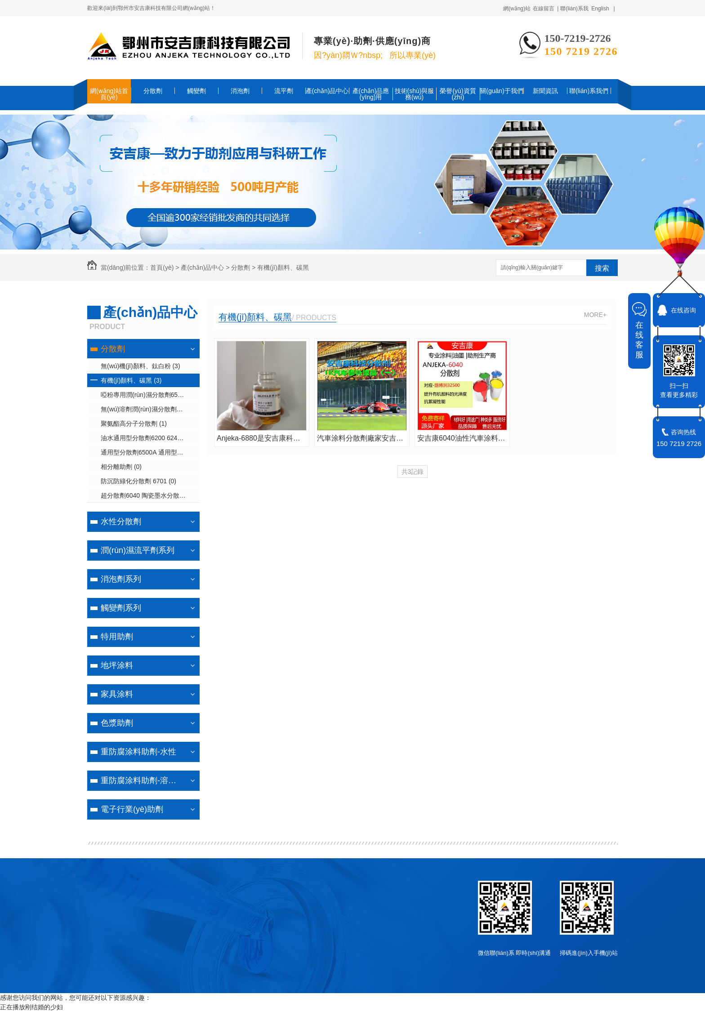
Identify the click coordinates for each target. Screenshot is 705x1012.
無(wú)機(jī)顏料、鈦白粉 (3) (140, 366)
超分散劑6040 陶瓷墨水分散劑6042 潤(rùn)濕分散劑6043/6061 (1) (150, 495)
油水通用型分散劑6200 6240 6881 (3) (150, 437)
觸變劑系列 (121, 607)
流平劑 (283, 91)
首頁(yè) (162, 267)
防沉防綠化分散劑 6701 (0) (138, 481)
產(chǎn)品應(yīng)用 (370, 94)
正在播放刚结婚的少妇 (31, 1007)
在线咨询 (683, 310)
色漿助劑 (117, 722)
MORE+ (595, 314)
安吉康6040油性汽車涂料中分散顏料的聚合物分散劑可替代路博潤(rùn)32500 (462, 438)
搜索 (602, 268)
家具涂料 (117, 694)
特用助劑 (117, 636)
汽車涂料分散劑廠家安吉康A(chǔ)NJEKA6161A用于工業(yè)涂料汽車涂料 (362, 438)
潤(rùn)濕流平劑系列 (137, 550)
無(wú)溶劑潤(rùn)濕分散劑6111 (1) (150, 409)
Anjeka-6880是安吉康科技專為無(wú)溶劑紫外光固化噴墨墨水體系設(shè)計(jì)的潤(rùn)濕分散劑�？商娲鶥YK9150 (262, 438)
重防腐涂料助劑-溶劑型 (142, 780)
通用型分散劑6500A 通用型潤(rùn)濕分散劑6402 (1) (150, 452)
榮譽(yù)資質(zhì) (458, 94)
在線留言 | (546, 8)
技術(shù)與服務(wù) (414, 94)
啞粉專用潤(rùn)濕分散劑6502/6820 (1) (150, 394)
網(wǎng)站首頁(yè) (109, 94)
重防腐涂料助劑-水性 (138, 751)
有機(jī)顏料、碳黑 (282, 267)
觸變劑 (196, 91)
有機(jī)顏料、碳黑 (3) (131, 380)
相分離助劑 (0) (121, 466)
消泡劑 (240, 91)
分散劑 (152, 91)
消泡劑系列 (121, 579)
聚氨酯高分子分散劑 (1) (134, 423)
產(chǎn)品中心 (327, 91)
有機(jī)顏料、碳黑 (255, 317)
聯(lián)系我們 (588, 91)
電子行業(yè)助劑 (132, 809)
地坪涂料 (117, 665)
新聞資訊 (545, 91)
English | (603, 8)
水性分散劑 (121, 521)
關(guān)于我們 (501, 91)
